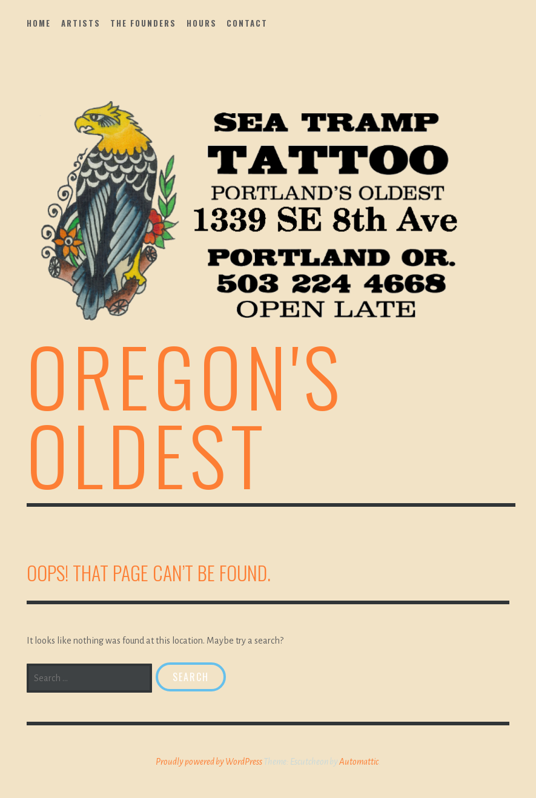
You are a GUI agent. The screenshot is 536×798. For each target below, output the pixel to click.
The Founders (143, 23)
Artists (81, 23)
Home (39, 23)
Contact (247, 23)
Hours (202, 23)
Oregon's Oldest (186, 414)
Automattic (359, 762)
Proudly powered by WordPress (209, 762)
